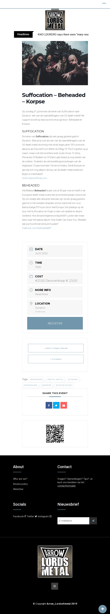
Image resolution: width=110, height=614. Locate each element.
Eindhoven (30, 385)
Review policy (20, 483)
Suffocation (64, 385)
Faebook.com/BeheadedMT (36, 228)
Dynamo (73, 379)
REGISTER (55, 323)
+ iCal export (56, 359)
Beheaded (36, 379)
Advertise (18, 489)
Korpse (46, 385)
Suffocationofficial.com (34, 178)
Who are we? (20, 478)
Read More (41, 294)
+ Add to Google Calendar (56, 348)
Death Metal (56, 379)
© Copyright (55, 603)
